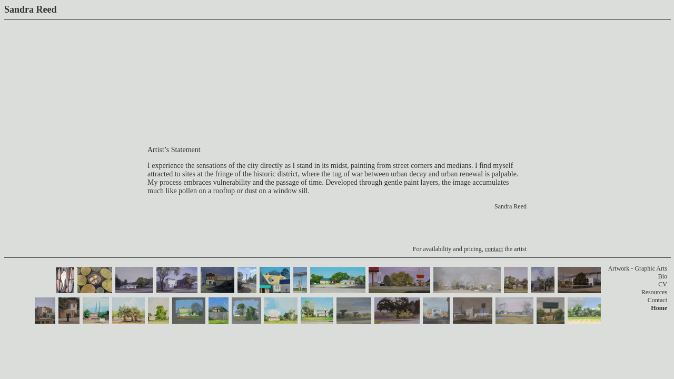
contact (494, 249)
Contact (657, 300)
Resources (654, 292)
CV (662, 284)
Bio (662, 276)
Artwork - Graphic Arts (637, 268)
